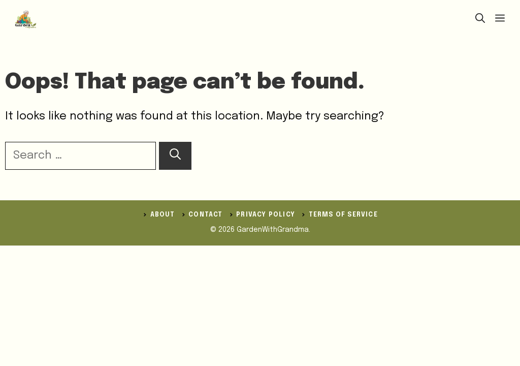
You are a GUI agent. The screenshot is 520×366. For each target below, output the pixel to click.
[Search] (175, 156)
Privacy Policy (265, 215)
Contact (205, 215)
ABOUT (162, 215)
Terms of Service (343, 215)
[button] (480, 19)
